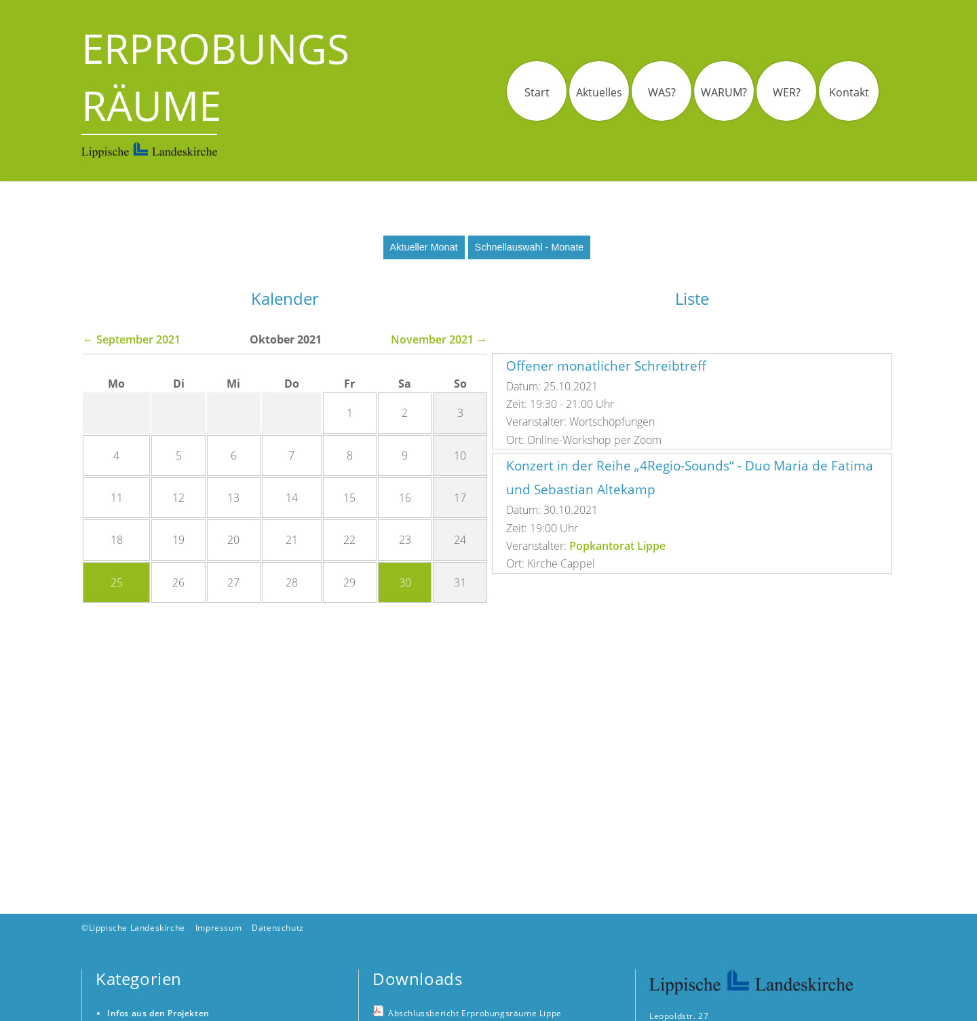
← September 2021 (131, 339)
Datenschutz (278, 927)
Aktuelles (599, 92)
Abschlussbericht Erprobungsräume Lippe (475, 1013)
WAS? (662, 92)
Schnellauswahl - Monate (529, 247)
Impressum (218, 927)
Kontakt (849, 92)
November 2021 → (439, 339)
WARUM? (724, 92)
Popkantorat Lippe (617, 545)
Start (537, 92)
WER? (787, 92)
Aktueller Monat (424, 247)
